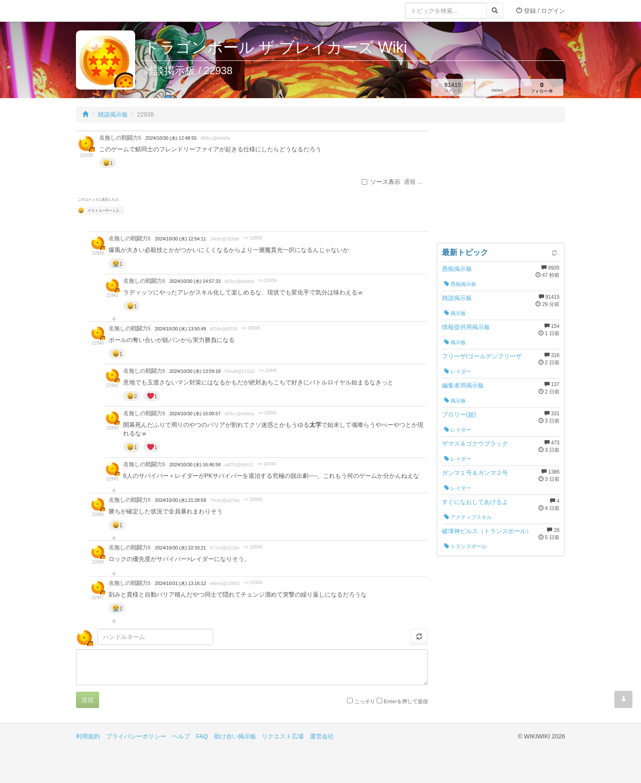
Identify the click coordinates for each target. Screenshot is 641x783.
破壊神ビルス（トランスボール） (487, 531)
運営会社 (322, 736)
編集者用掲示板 (463, 385)
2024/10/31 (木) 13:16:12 (180, 583)
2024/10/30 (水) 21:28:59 (180, 500)
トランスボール (465, 546)
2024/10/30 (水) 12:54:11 (180, 238)
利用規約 (88, 736)
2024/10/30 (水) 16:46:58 (195, 464)
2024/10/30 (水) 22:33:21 (180, 547)
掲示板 (455, 313)
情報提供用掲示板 (466, 327)
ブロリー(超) (459, 414)
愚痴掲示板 (457, 268)
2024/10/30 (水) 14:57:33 (195, 281)
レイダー (457, 372)
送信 (88, 699)
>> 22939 (267, 280)
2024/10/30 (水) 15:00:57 (195, 413)
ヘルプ (181, 736)
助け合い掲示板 (235, 736)
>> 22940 (268, 370)
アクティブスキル (468, 517)
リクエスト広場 (283, 736)
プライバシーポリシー (136, 736)
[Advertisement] (500, 184)
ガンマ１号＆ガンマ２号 (475, 472)
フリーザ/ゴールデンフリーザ (482, 356)
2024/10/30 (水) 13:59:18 (195, 371)
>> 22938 (253, 238)
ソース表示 (381, 181)
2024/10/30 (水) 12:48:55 (171, 138)
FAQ (202, 736)
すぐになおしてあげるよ (475, 501)
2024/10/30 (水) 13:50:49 (180, 328)
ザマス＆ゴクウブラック (475, 443)
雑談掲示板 (113, 114)
